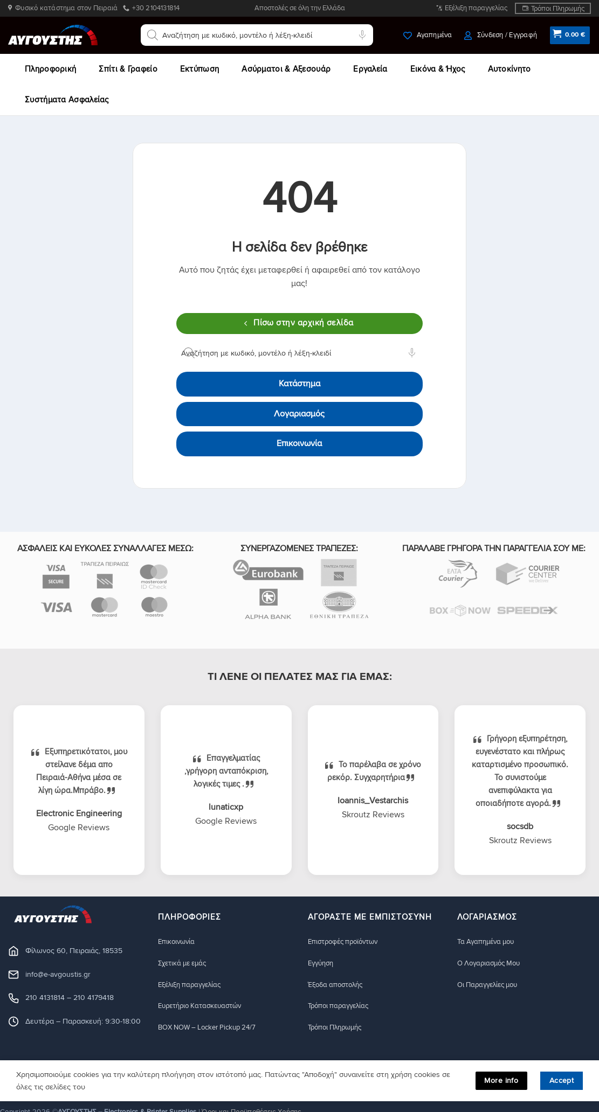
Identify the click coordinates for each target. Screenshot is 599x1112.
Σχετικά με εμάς (185, 963)
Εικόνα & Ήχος (437, 69)
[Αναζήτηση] (152, 35)
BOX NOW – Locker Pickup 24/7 (213, 1027)
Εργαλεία (370, 69)
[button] (500, 35)
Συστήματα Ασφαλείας (67, 100)
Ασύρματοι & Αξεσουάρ (286, 69)
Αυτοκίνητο (509, 69)
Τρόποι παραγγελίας (342, 1006)
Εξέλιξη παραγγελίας (476, 8)
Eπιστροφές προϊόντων (347, 941)
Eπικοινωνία (178, 941)
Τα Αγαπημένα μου (489, 941)
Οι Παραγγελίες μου (491, 984)
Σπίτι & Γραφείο (128, 69)
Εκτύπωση (199, 69)
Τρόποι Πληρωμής (557, 8)
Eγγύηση (322, 963)
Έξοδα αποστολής (339, 984)
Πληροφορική (50, 69)
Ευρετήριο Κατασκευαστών (205, 1006)
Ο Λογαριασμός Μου (492, 963)
